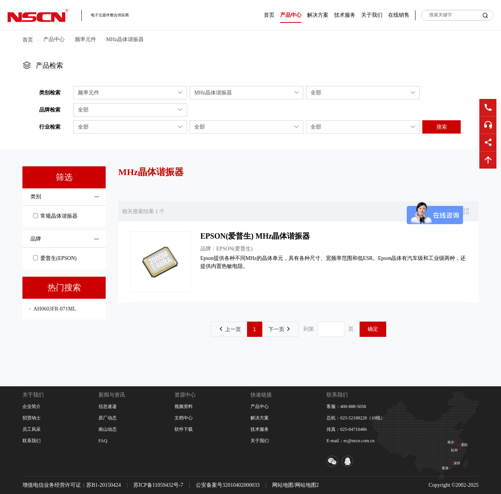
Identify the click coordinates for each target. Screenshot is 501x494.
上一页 (230, 329)
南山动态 (107, 429)
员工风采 (31, 429)
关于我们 (371, 15)
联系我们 (31, 440)
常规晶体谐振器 (55, 216)
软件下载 (183, 429)
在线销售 (398, 15)
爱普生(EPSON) (55, 258)
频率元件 (85, 39)
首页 (269, 15)
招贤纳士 (31, 418)
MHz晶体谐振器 (125, 39)
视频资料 (183, 406)
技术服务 (344, 15)
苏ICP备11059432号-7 (158, 485)
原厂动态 (107, 418)
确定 (373, 329)
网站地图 (282, 485)
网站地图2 (307, 485)
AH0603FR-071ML (54, 309)
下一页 (279, 329)
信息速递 (107, 406)
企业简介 (31, 406)
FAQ (102, 440)
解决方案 (317, 15)
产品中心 (290, 15)
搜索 (441, 127)
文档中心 (183, 418)
